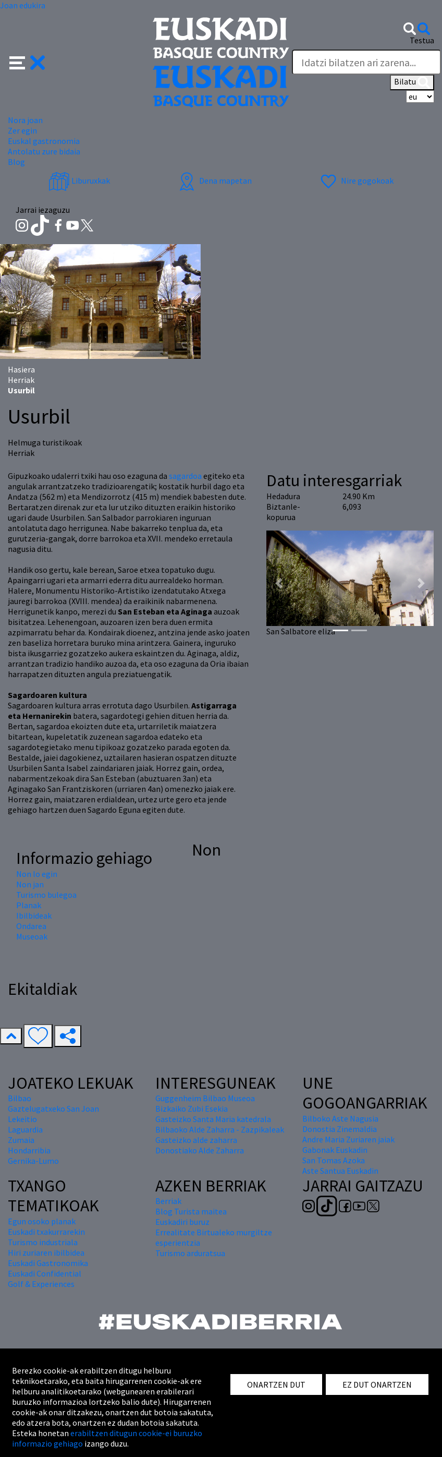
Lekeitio (22, 1119)
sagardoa (186, 476)
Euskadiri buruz (182, 1222)
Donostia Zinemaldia (339, 1129)
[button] (27, 61)
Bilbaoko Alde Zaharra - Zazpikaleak (219, 1129)
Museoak (31, 936)
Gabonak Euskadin (334, 1150)
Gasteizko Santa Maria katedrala (213, 1119)
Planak (28, 905)
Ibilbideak (34, 915)
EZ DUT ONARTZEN (377, 1384)
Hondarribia (29, 1150)
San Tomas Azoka (333, 1160)
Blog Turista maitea (191, 1211)
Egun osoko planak (42, 1221)
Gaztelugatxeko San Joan (53, 1108)
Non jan (30, 884)
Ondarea (31, 926)
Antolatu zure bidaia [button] (44, 151)
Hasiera (21, 369)
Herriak (21, 380)
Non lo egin (36, 874)
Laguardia (25, 1129)
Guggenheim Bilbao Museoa (205, 1098)
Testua (422, 40)
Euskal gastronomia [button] (44, 141)
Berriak (168, 1201)
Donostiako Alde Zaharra (199, 1150)
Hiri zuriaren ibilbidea (46, 1252)
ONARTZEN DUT (276, 1384)
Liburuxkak (79, 180)
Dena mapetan (214, 180)
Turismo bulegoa (46, 894)
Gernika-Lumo (33, 1160)
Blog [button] (16, 161)
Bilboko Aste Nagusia (340, 1118)
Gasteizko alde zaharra (196, 1140)
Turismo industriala (43, 1242)
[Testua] (366, 62)
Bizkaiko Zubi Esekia (191, 1108)
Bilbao (19, 1098)
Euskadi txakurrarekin (46, 1231)
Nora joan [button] (25, 120)
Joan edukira (22, 5)
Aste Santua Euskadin (340, 1170)
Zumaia (21, 1140)
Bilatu (412, 82)
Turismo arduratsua (190, 1253)
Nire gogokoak (356, 180)
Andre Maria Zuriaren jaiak (348, 1139)
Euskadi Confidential (44, 1273)
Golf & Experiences (41, 1284)
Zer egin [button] (22, 130)
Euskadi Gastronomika (48, 1263)
